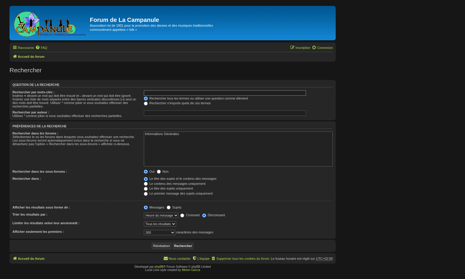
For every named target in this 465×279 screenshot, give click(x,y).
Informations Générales (238, 134)
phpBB (159, 266)
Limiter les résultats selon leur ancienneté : (45, 223)
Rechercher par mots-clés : (33, 92)
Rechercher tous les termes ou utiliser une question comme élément (196, 98)
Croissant (190, 215)
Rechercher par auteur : (30, 112)
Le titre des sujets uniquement (168, 188)
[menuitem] (41, 47)
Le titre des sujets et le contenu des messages (180, 178)
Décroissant (213, 215)
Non (162, 171)
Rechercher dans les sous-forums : (39, 171)
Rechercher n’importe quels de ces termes (177, 103)
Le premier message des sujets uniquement (178, 193)
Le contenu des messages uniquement (175, 183)
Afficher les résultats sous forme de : (41, 207)
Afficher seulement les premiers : (38, 231)
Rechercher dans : (26, 178)
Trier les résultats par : (29, 214)
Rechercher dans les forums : (35, 133)
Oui (149, 171)
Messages (154, 207)
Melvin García (191, 270)
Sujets (174, 207)
